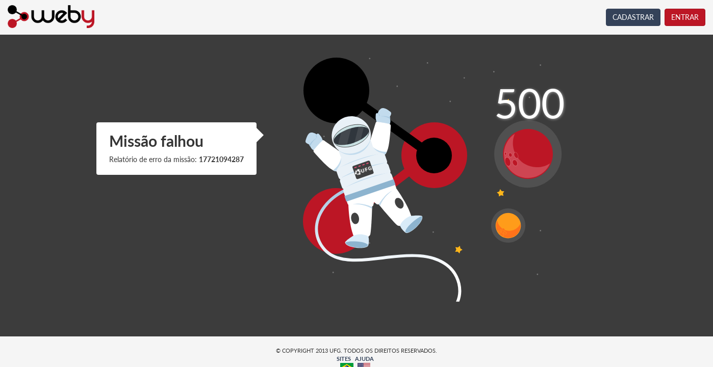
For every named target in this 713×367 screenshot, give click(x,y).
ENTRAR (685, 17)
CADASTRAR (633, 17)
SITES (344, 358)
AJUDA (364, 358)
